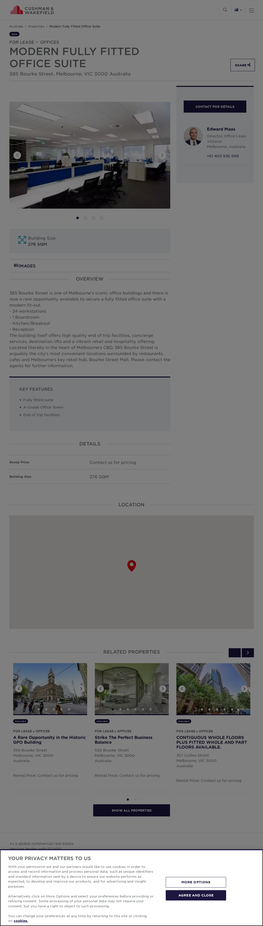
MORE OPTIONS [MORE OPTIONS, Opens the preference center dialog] (196, 882)
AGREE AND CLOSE (195, 895)
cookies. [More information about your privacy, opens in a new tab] (21, 921)
